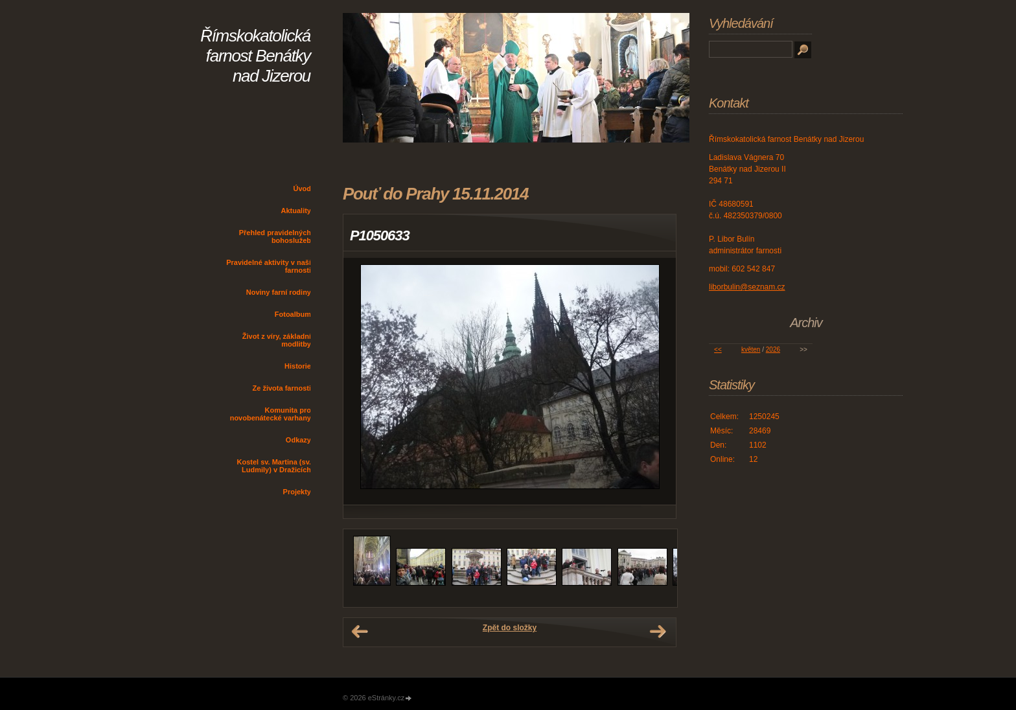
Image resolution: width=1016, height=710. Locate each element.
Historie (297, 366)
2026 (773, 349)
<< (718, 349)
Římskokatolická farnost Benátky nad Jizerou (255, 56)
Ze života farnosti (282, 388)
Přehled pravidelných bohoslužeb (275, 236)
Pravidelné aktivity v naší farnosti (268, 266)
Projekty (297, 492)
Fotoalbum (293, 314)
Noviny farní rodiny (278, 292)
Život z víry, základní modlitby (276, 340)
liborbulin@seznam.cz (747, 287)
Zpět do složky (510, 627)
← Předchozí (359, 631)
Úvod (303, 188)
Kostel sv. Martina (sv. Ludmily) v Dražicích (274, 466)
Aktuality (296, 210)
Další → (657, 631)
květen (750, 349)
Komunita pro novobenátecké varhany (270, 414)
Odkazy (298, 440)
